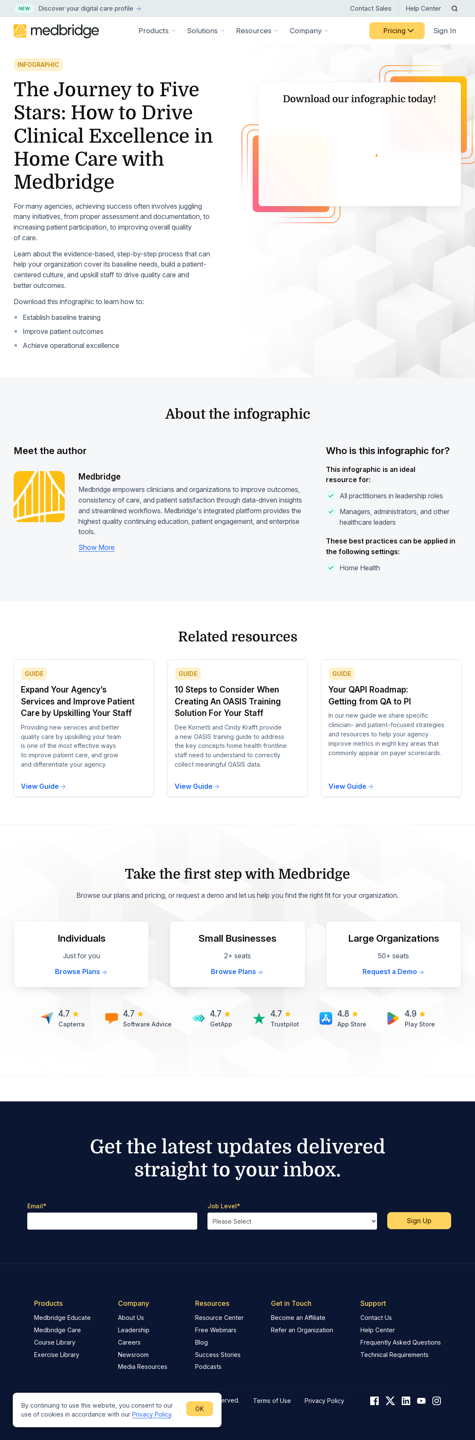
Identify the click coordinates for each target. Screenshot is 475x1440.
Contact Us (376, 1317)
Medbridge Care (57, 1330)
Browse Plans (81, 996)
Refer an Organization (302, 1330)
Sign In (444, 30)
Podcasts (208, 1367)
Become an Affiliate (298, 1317)
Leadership (134, 1330)
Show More (96, 572)
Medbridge (99, 501)
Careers (129, 1342)
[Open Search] (454, 8)
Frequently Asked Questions (400, 1342)
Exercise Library (56, 1354)
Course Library (54, 1342)
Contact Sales (371, 8)
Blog (201, 1342)
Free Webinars (215, 1330)
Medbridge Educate (62, 1317)
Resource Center (219, 1317)
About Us (131, 1317)
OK (199, 1408)
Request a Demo (394, 996)
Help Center (423, 8)
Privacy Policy (151, 1414)
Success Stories (218, 1354)
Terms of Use (272, 1400)
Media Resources (142, 1367)
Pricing (399, 31)
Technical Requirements (394, 1354)
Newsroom (133, 1354)
